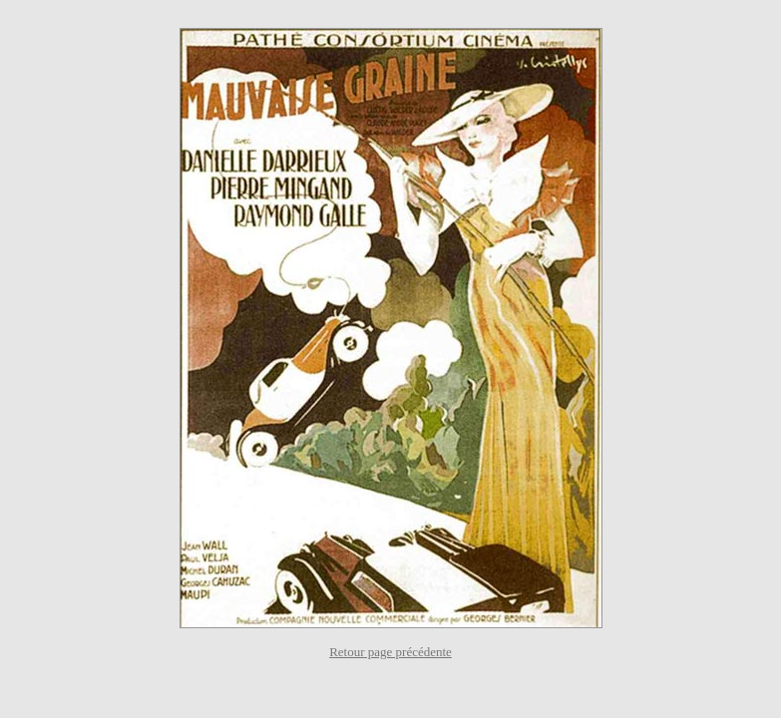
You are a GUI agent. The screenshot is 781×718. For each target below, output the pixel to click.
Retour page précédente (390, 651)
